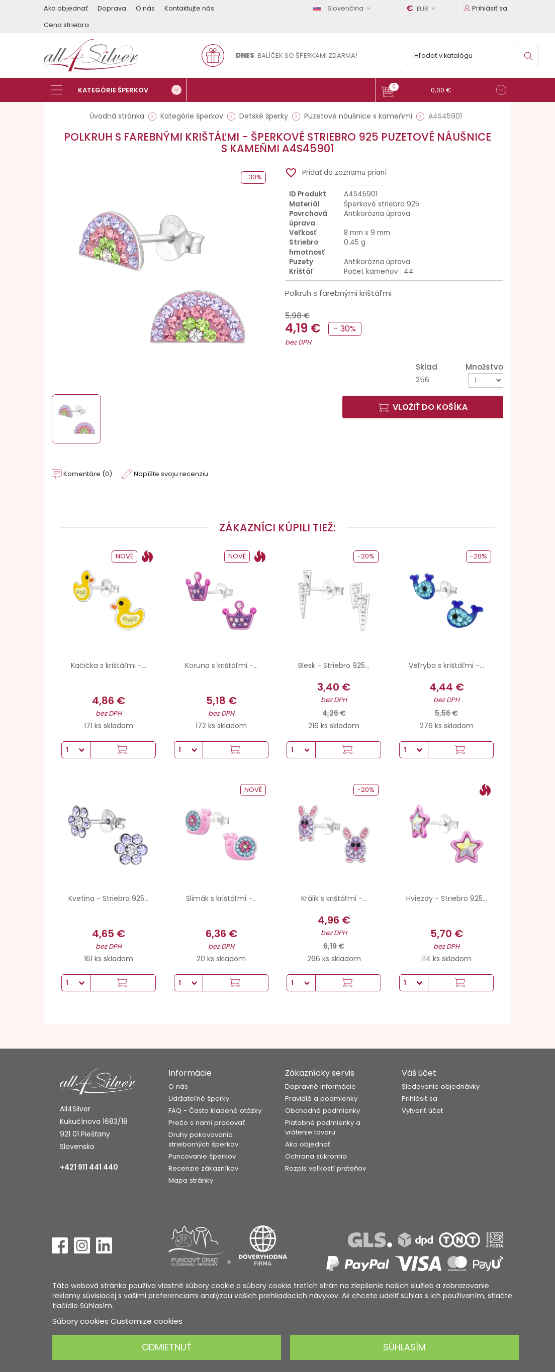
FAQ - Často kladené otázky (214, 1110)
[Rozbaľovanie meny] (422, 8)
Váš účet (419, 1073)
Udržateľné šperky (198, 1098)
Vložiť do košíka (423, 407)
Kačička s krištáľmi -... (108, 665)
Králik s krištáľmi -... (334, 898)
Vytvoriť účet (422, 1110)
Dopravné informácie (320, 1086)
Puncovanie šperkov (202, 1156)
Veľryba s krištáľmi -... (446, 665)
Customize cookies (146, 1321)
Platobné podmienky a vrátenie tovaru (322, 1127)
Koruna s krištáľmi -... (221, 665)
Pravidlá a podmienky (321, 1098)
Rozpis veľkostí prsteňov (325, 1168)
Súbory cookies (80, 1321)
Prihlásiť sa (419, 1098)
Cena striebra (66, 25)
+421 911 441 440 (89, 1167)
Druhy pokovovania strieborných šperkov (203, 1139)
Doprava (112, 8)
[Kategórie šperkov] (119, 89)
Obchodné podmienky (322, 1110)
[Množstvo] (485, 380)
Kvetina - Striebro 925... (108, 898)
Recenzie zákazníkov (203, 1168)
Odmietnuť (167, 1347)
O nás (145, 8)
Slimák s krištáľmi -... (221, 898)
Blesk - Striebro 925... (333, 665)
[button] (443, 91)
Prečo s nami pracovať (206, 1122)
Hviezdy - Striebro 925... (446, 898)
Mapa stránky (190, 1180)
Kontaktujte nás (189, 8)
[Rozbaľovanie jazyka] (344, 8)
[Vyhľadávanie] (472, 55)
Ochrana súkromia (316, 1156)
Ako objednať (66, 8)
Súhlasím (404, 1347)
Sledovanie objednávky (441, 1086)
